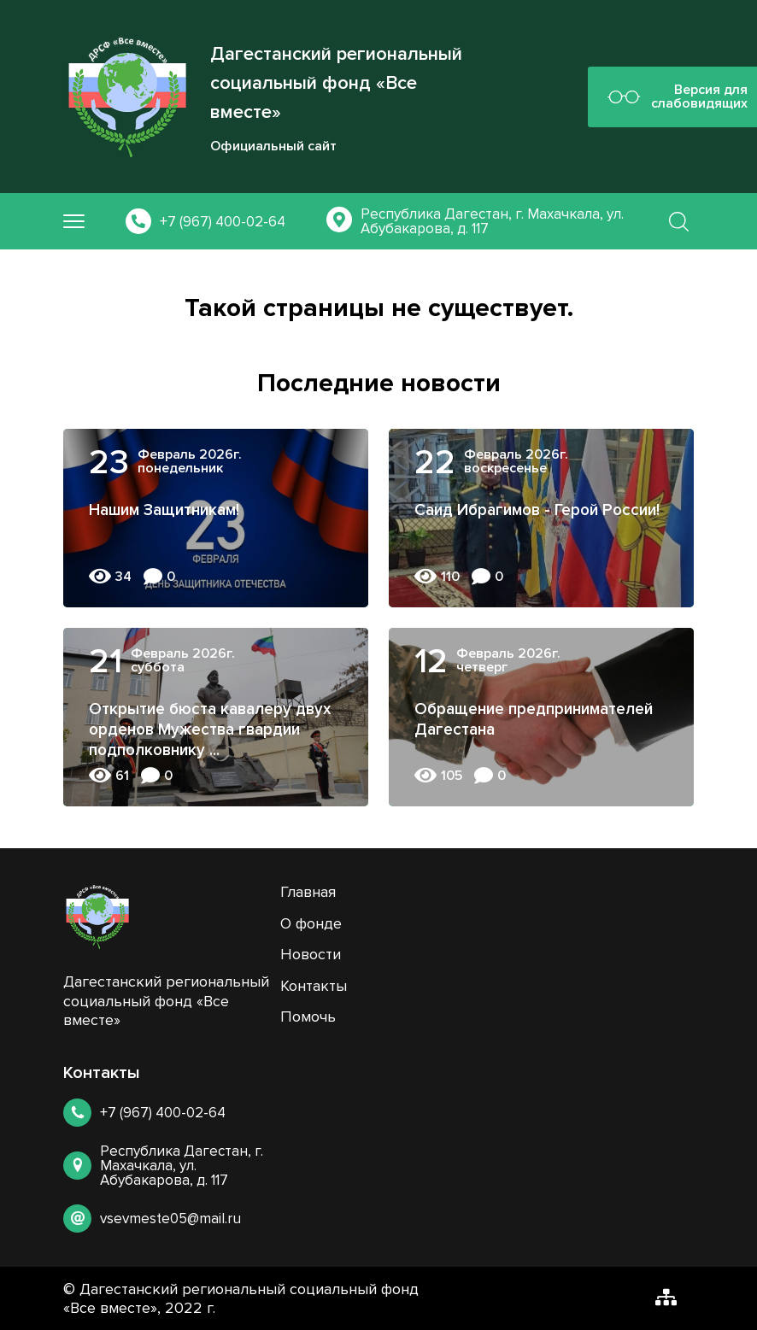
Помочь (308, 1016)
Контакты (313, 985)
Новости (310, 954)
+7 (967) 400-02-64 (222, 221)
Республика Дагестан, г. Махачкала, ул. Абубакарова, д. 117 (492, 221)
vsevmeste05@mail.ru (170, 1218)
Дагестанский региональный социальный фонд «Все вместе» (336, 83)
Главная (308, 891)
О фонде (311, 923)
